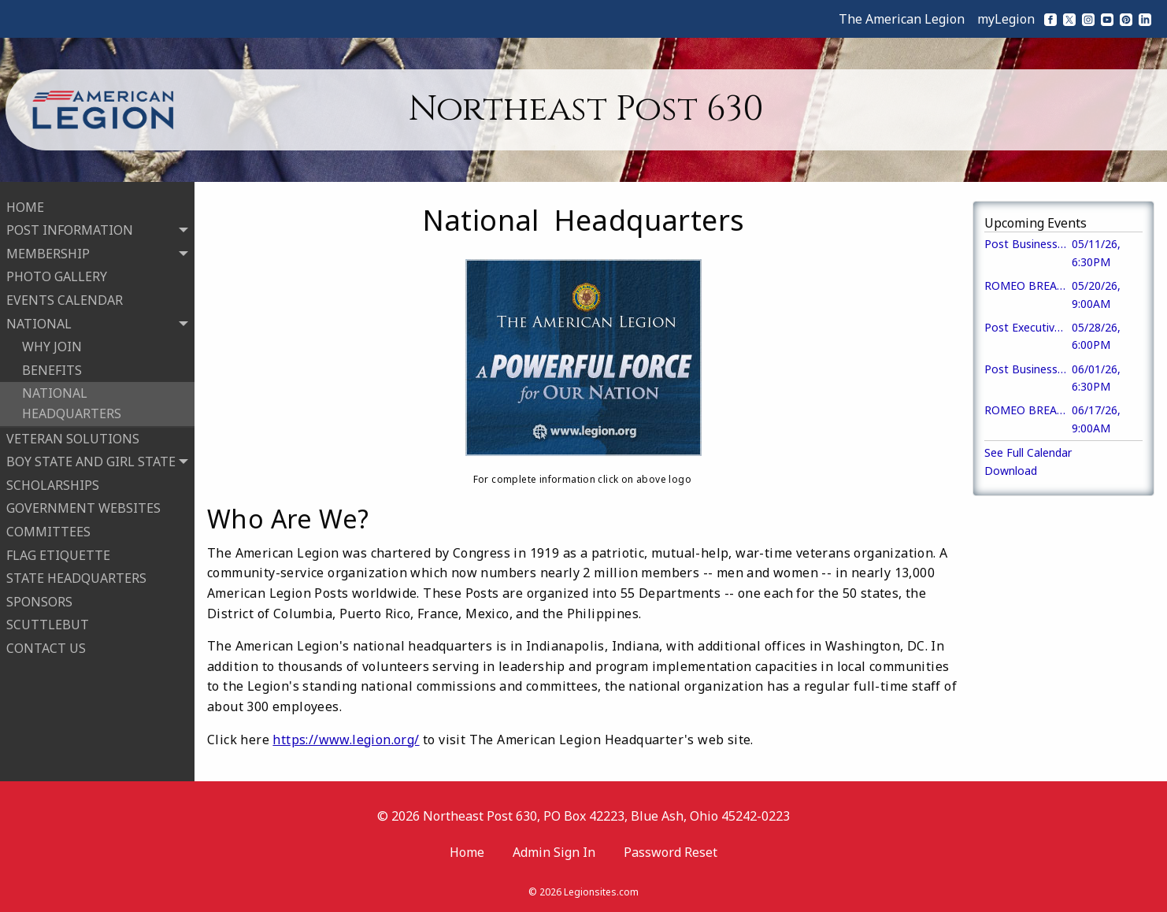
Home (467, 852)
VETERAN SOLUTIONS (72, 437)
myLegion (1006, 19)
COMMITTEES (48, 530)
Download (1010, 470)
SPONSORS (39, 600)
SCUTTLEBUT (47, 623)
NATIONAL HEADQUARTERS (71, 402)
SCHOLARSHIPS (52, 483)
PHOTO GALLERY (56, 275)
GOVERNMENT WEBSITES (83, 507)
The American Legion (902, 19)
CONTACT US (46, 646)
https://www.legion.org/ (345, 739)
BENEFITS (52, 368)
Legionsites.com (601, 892)
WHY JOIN (52, 345)
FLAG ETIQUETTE (58, 553)
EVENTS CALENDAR (64, 298)
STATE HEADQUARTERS (76, 576)
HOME (25, 205)
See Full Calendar (1028, 452)
